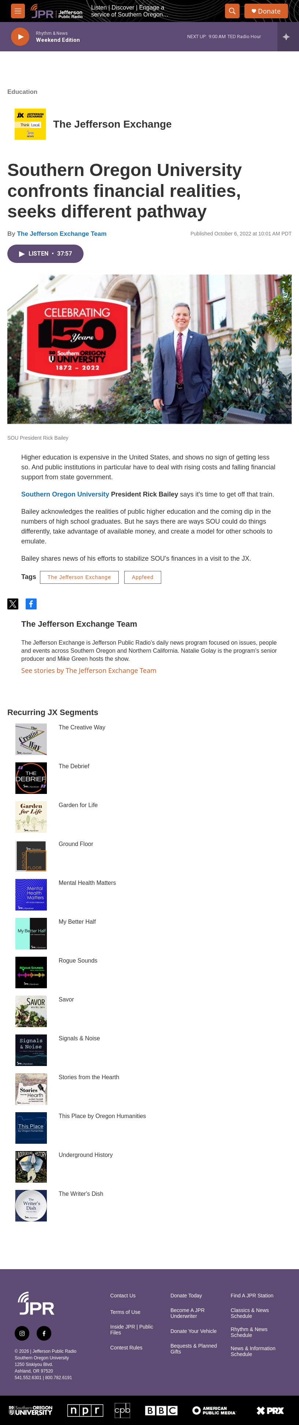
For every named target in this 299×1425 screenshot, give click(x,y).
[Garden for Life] (31, 817)
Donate (269, 11)
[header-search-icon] (232, 11)
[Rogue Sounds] (31, 972)
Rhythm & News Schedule (249, 1332)
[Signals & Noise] (31, 1050)
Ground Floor (76, 844)
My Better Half (77, 922)
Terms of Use (125, 1312)
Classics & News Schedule (250, 1313)
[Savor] (31, 1011)
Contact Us (123, 1295)
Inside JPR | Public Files (131, 1330)
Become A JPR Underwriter (187, 1313)
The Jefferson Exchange (112, 124)
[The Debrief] (31, 778)
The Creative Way (82, 727)
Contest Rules (126, 1348)
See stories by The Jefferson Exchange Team (88, 670)
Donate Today (186, 1295)
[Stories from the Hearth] (31, 1089)
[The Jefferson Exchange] (30, 124)
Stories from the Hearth (89, 1077)
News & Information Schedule (253, 1351)
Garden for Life (78, 805)
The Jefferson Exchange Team (61, 233)
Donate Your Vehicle (193, 1331)
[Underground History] (31, 1167)
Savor (66, 999)
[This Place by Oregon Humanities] (31, 1128)
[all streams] (288, 36)
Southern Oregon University (65, 494)
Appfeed (143, 577)
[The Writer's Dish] (31, 1205)
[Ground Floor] (31, 856)
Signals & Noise (79, 1038)
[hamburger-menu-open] (18, 11)
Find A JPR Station (252, 1295)
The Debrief (74, 766)
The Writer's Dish (81, 1194)
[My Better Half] (31, 933)
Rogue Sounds (78, 960)
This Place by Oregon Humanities (102, 1116)
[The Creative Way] (31, 739)
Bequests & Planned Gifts (193, 1349)
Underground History (86, 1155)
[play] (20, 37)
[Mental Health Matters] (31, 895)
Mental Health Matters (87, 883)
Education (22, 91)
